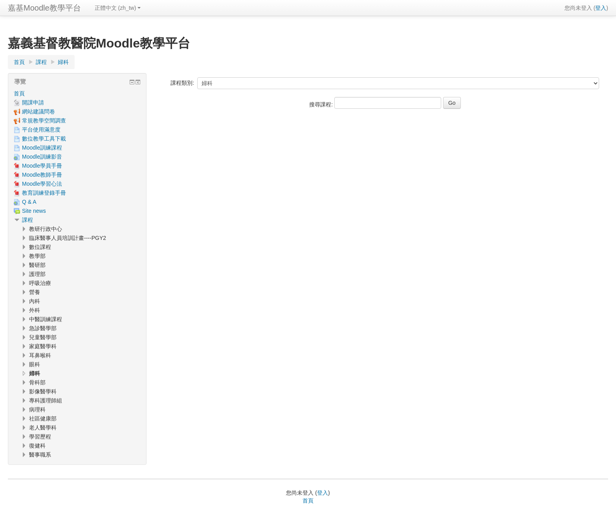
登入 (600, 8)
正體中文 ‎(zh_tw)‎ (118, 8)
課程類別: (182, 83)
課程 (27, 220)
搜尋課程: (321, 104)
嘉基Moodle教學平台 (44, 8)
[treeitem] (77, 93)
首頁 (19, 93)
